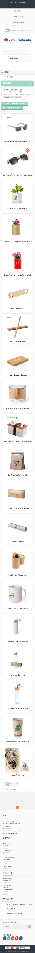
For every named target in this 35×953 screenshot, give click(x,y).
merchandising (19, 94)
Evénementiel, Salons (8, 850)
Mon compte (7, 815)
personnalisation (8, 97)
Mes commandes (9, 821)
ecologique (28, 94)
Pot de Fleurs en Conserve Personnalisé (17, 275)
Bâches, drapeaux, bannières (10, 855)
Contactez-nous (7, 880)
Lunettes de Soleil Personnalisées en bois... (17, 175)
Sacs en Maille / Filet (17, 775)
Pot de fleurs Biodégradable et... (17, 208)
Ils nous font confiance (9, 892)
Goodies (5, 848)
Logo (21, 89)
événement (18, 97)
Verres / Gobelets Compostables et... (17, 742)
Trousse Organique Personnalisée (17, 508)
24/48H (5, 868)
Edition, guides (7, 861)
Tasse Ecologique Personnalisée (17, 608)
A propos (5, 887)
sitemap (5, 894)
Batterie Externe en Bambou (17, 375)
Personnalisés (7, 92)
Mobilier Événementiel (9, 857)
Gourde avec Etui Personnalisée (17, 642)
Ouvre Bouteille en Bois (17, 308)
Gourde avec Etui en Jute (17, 675)
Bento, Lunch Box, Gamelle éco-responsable (17, 442)
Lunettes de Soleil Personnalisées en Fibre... (17, 142)
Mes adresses (8, 828)
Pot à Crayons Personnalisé (17, 575)
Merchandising (7, 843)
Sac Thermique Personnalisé (17, 475)
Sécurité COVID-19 (8, 866)
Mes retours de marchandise (12, 823)
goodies (6, 89)
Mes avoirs (7, 826)
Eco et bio (5, 864)
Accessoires (6, 859)
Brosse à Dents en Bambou (17, 342)
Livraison (5, 883)
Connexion (22, 2)
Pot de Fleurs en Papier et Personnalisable (17, 242)
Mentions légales (7, 885)
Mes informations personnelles (12, 831)
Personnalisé (14, 89)
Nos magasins (7, 878)
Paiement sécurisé (8, 889)
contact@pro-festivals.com (14, 913)
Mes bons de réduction (10, 833)
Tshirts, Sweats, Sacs (8, 845)
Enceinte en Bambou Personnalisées (17, 408)
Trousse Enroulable (17, 542)
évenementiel (17, 92)
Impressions (6, 852)
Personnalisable (8, 94)
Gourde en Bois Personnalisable (17, 708)
